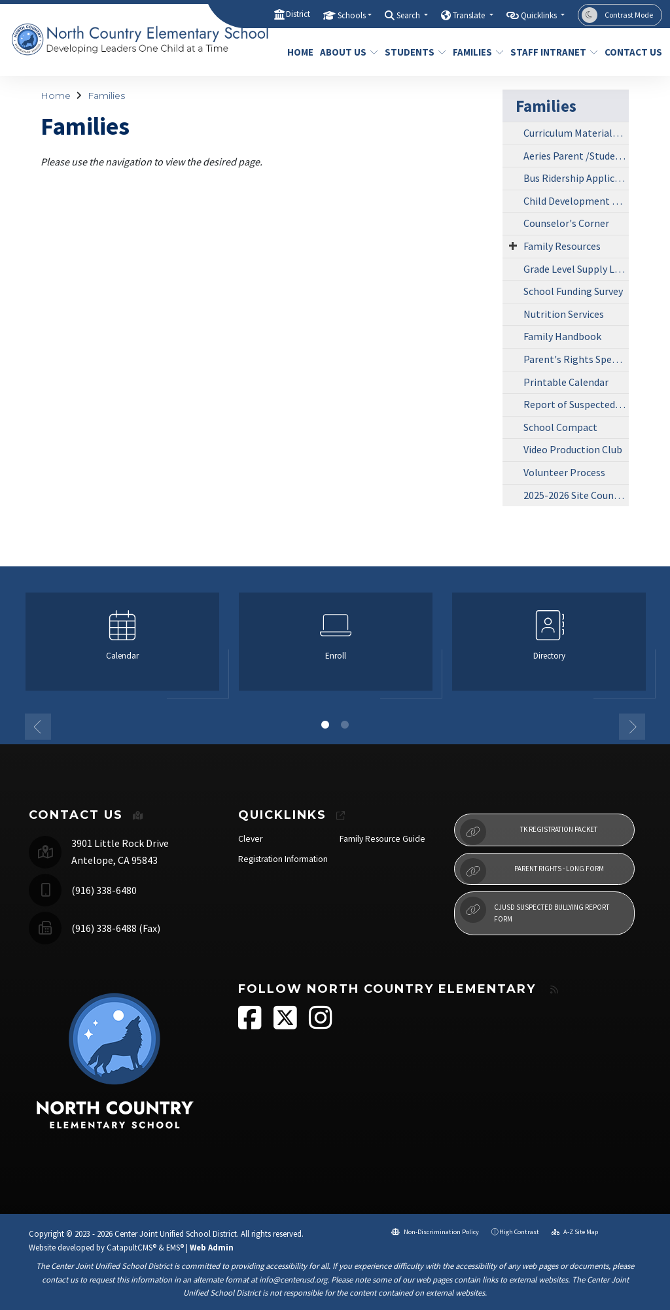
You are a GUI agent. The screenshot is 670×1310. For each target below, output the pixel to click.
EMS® (175, 1247)
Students (412, 52)
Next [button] (632, 727)
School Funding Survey (573, 291)
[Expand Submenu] (512, 245)
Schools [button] (352, 15)
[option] (122, 647)
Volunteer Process (564, 472)
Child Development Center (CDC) (576, 200)
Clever (250, 838)
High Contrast (519, 1232)
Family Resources (562, 245)
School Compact (560, 427)
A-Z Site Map (575, 1232)
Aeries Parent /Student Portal (576, 155)
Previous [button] (38, 727)
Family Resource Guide (382, 838)
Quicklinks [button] (540, 15)
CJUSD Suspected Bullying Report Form (534, 910)
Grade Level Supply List (574, 268)
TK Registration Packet (528, 832)
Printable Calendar (565, 381)
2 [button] (344, 724)
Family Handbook (562, 336)
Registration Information (283, 859)
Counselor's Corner (566, 223)
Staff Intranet (549, 52)
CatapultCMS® (131, 1247)
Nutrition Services (563, 313)
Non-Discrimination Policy (435, 1232)
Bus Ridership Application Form (576, 177)
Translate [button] (470, 15)
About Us (346, 52)
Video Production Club (572, 449)
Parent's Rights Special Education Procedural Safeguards (576, 359)
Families (475, 52)
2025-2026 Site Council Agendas (576, 495)
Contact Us (630, 52)
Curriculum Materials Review (576, 132)
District (298, 14)
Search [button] (409, 15)
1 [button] (325, 724)
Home (298, 52)
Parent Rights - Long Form (532, 871)
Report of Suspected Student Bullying (576, 404)
